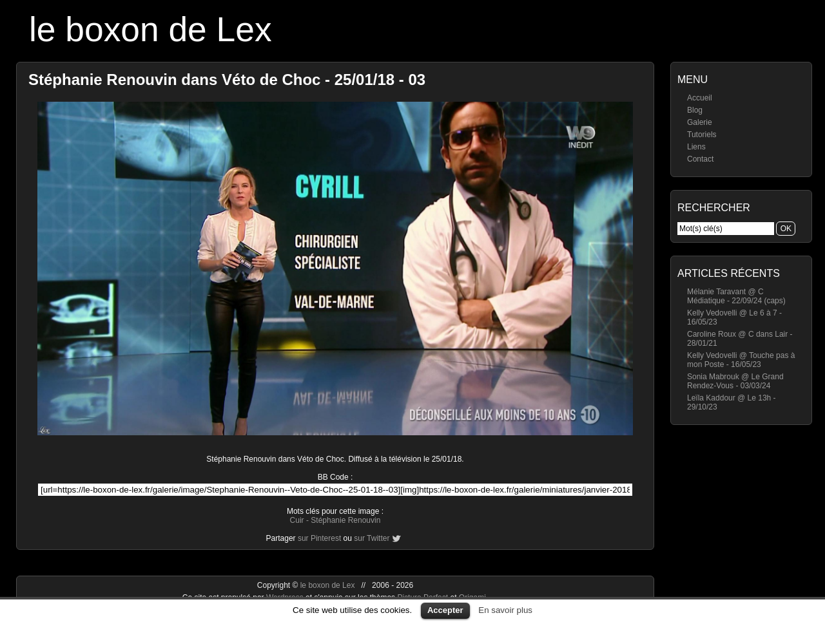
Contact (700, 159)
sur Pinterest (319, 538)
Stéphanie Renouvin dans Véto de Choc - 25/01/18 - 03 (226, 79)
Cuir (297, 520)
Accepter (445, 610)
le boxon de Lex (150, 29)
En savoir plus (505, 610)
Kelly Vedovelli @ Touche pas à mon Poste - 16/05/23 (741, 360)
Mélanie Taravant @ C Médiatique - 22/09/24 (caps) (736, 296)
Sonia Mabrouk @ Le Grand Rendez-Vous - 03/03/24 (735, 381)
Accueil (699, 97)
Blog (695, 110)
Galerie (699, 122)
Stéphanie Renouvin (345, 520)
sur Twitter (371, 538)
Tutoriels (702, 134)
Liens (696, 146)
